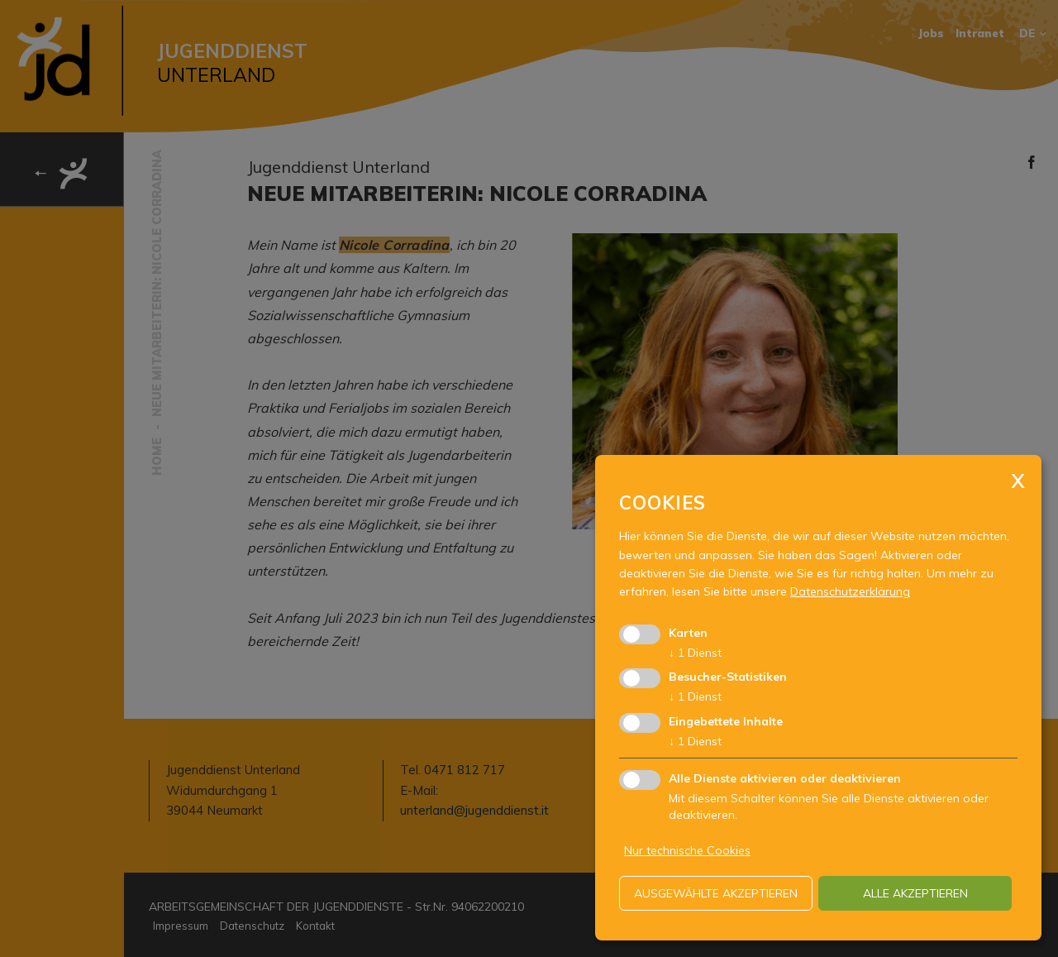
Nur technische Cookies (687, 850)
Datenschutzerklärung (850, 591)
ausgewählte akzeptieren (716, 893)
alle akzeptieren (915, 893)
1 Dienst (695, 652)
